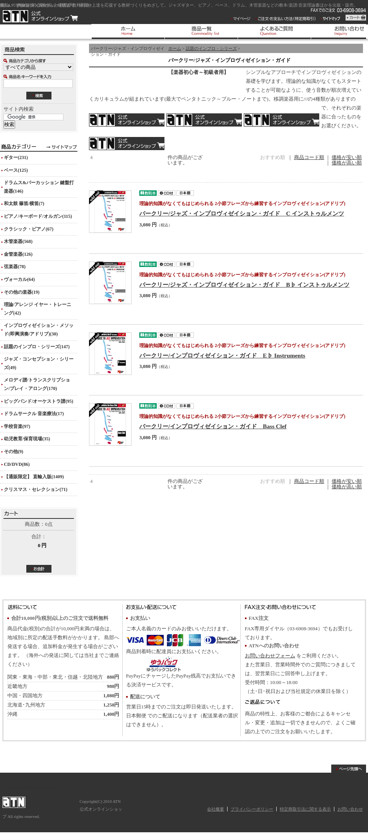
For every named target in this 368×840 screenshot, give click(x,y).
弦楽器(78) (15, 266)
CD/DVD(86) (17, 464)
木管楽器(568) (18, 241)
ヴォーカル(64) (19, 279)
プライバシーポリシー (252, 809)
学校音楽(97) (17, 426)
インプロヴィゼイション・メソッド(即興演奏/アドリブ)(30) (39, 330)
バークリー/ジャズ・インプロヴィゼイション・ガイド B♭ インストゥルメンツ (244, 284)
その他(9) (13, 451)
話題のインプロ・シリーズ (211, 48)
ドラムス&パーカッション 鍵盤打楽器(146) (39, 187)
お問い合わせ (350, 809)
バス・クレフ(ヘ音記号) (126, 143)
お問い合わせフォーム (270, 656)
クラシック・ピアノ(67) (28, 229)
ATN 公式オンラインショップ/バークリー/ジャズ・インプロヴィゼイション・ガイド (40, 16)
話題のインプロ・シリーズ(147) (37, 346)
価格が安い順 (347, 157)
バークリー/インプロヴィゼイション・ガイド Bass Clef (212, 426)
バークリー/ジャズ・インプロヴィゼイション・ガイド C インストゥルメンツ (241, 213)
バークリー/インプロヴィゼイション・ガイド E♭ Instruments (222, 355)
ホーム (174, 48)
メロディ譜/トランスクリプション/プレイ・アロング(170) (37, 384)
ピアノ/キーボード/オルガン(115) (38, 216)
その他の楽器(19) (21, 292)
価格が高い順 (347, 163)
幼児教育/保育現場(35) (27, 438)
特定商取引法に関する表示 (305, 809)
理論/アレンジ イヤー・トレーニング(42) (37, 309)
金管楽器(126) (18, 254)
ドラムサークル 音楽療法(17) (34, 413)
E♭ (281, 120)
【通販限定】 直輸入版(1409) (34, 476)
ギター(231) (16, 157)
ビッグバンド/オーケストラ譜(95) (38, 401)
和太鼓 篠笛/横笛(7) (24, 203)
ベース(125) (16, 170)
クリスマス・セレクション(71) (35, 489)
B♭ (204, 120)
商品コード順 (309, 157)
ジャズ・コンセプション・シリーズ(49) (39, 363)
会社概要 (215, 809)
